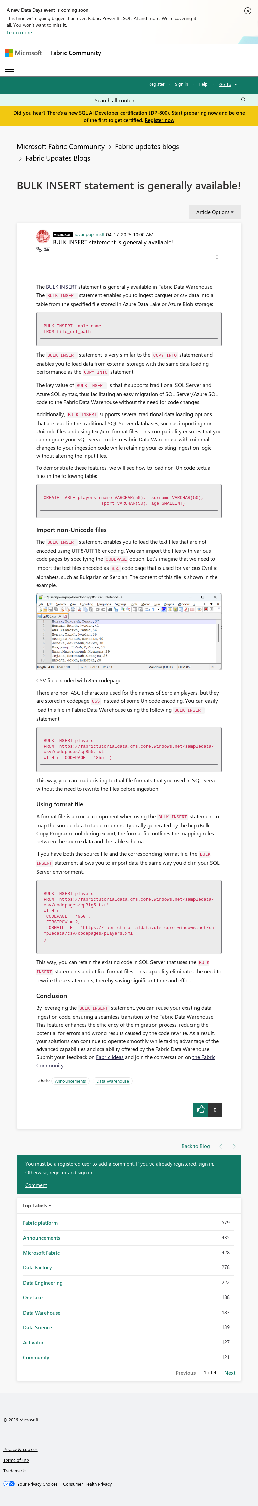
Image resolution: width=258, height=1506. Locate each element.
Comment (36, 1184)
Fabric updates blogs (147, 146)
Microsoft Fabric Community (61, 146)
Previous (186, 1372)
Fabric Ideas (110, 1057)
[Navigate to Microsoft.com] (23, 53)
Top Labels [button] (34, 1205)
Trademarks (15, 1470)
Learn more (19, 32)
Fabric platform (40, 1222)
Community (36, 1357)
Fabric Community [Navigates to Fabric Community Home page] (75, 53)
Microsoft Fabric (41, 1252)
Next (229, 1372)
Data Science (37, 1327)
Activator (33, 1342)
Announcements (70, 1081)
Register (156, 84)
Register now (159, 120)
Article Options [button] (212, 212)
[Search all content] (170, 100)
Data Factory (37, 1267)
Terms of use (16, 1460)
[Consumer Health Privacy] (87, 1484)
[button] (217, 258)
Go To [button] (225, 84)
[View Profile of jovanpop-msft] (90, 233)
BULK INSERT (61, 286)
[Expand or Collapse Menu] (9, 69)
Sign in (181, 84)
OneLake (33, 1297)
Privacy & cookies (20, 1449)
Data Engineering (43, 1282)
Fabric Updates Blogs (58, 157)
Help (203, 84)
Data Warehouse (112, 1081)
